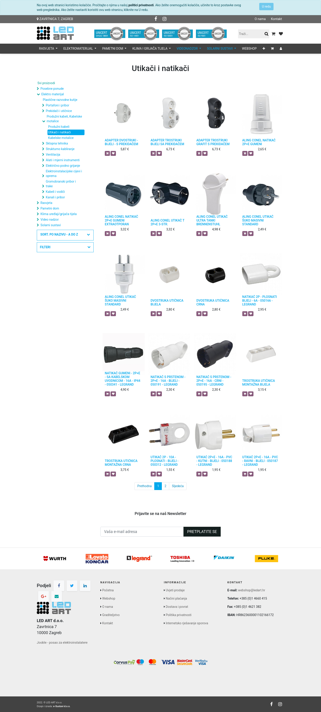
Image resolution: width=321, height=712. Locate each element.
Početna (107, 590)
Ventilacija (53, 154)
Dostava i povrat (177, 606)
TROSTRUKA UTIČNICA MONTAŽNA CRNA (121, 462)
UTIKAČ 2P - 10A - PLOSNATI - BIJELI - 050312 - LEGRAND (165, 460)
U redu (266, 6)
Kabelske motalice (61, 138)
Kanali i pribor (55, 197)
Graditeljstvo (110, 615)
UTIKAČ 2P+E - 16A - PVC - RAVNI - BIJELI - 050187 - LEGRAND (260, 460)
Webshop (108, 598)
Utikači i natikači (59, 132)
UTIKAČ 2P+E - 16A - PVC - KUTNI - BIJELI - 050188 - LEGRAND (214, 460)
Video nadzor (49, 219)
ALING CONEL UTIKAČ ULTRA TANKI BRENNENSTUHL (212, 220)
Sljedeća (178, 486)
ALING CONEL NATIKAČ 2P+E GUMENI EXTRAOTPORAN (121, 220)
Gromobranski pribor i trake (61, 184)
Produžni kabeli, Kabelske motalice (64, 119)
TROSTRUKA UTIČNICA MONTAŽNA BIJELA (258, 382)
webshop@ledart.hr (251, 590)
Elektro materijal (52, 94)
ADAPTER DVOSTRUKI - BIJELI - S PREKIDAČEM (121, 142)
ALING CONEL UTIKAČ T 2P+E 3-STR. (168, 222)
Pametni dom (49, 208)
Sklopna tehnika (57, 143)
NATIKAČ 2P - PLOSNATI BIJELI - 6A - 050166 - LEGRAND (259, 300)
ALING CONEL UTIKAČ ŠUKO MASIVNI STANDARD (258, 220)
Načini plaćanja (176, 598)
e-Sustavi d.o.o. (61, 706)
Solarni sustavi (50, 225)
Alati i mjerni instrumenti (63, 160)
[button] (263, 49)
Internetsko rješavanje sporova (187, 623)
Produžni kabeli (58, 126)
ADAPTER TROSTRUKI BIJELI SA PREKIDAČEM (167, 142)
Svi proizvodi (46, 83)
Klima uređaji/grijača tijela (58, 214)
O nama (260, 19)
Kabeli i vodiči (55, 191)
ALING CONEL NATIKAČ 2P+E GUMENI (259, 142)
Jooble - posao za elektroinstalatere (62, 643)
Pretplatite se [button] (202, 531)
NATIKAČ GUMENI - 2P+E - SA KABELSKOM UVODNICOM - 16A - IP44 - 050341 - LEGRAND (122, 378)
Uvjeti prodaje (175, 590)
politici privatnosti (141, 5)
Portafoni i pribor (57, 105)
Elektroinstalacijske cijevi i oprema (64, 173)
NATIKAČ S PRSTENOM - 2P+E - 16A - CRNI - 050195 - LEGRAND (213, 380)
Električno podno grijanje (63, 165)
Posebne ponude (52, 88)
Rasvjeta (46, 203)
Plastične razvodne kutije (60, 100)
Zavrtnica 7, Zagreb (55, 19)
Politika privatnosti (178, 615)
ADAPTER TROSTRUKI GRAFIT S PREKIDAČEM (213, 142)
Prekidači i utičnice (59, 111)
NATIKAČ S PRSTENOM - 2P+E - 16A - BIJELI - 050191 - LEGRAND (168, 380)
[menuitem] (249, 49)
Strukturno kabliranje (60, 149)
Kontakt (276, 19)
